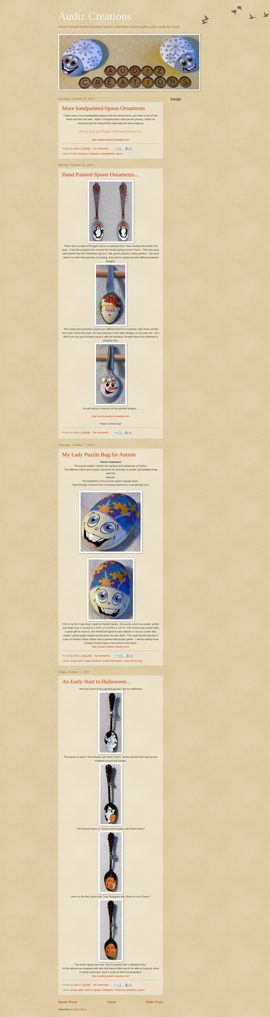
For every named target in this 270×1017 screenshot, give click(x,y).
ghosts (97, 990)
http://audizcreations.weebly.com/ (110, 139)
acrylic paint (76, 660)
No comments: (101, 148)
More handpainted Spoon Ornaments (103, 108)
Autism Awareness (113, 660)
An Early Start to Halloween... (96, 681)
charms (88, 990)
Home (111, 1002)
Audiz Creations (95, 16)
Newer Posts (67, 1002)
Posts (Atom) (80, 1009)
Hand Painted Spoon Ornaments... (100, 174)
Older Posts (154, 1002)
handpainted (108, 153)
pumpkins (132, 990)
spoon (119, 153)
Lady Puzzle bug (133, 660)
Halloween (94, 153)
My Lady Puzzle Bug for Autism (99, 454)
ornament (120, 990)
